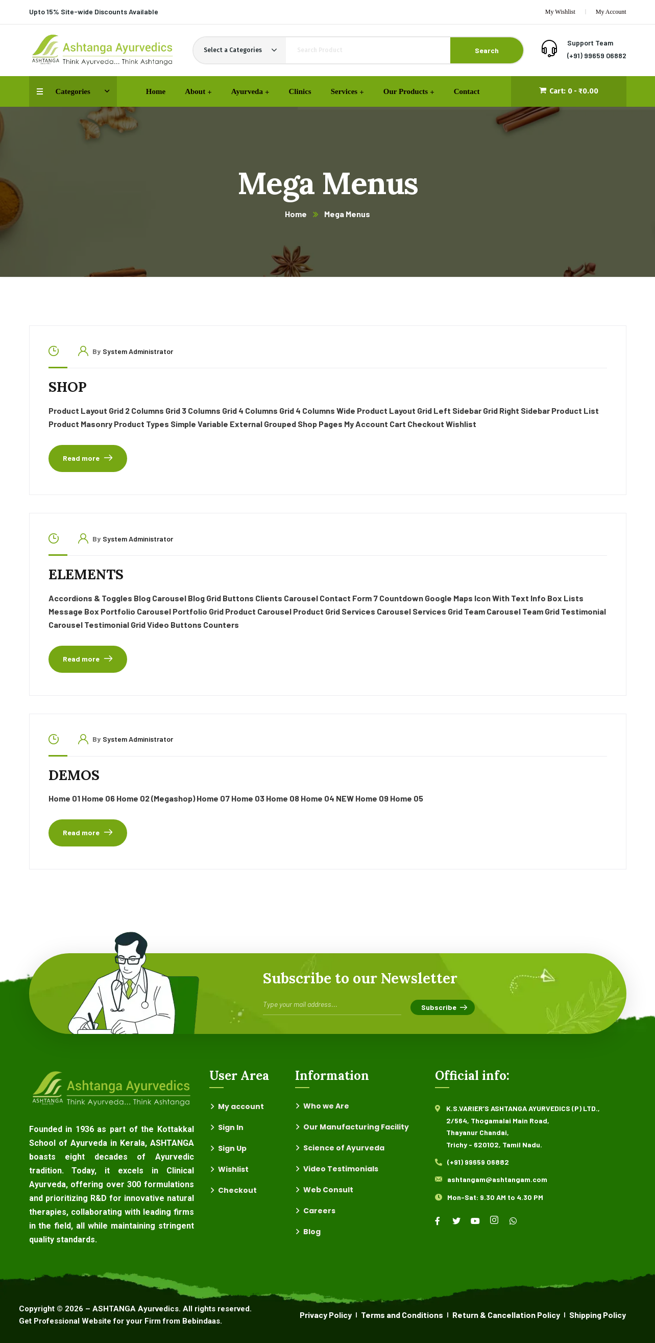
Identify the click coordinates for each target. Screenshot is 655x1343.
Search (487, 50)
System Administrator (138, 351)
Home (296, 214)
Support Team (590, 42)
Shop (67, 387)
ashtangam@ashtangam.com (497, 1179)
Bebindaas (201, 1321)
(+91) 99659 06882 (596, 55)
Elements (86, 574)
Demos (74, 775)
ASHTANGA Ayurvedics (135, 1308)
